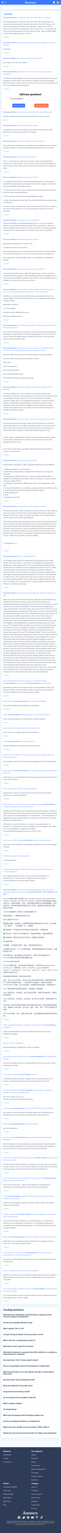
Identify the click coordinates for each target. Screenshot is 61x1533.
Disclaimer (34, 1501)
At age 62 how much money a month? (16, 1392)
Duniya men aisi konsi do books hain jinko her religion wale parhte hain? (30, 1433)
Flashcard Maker (8, 1494)
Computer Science (37, 1476)
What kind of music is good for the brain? (18, 1346)
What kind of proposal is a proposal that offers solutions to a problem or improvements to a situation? (30, 1353)
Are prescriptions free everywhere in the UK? (19, 1397)
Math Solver (7, 1501)
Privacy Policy (35, 1498)
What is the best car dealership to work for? (19, 1340)
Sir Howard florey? (10, 1409)
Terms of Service (36, 1494)
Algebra (33, 1455)
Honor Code (7, 1490)
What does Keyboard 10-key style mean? (18, 1386)
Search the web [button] (19, 105)
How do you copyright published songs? (17, 1323)
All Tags (5, 1458)
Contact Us (34, 1490)
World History (35, 1465)
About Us (34, 1487)
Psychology (34, 1473)
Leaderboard (7, 1455)
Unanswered (7, 1462)
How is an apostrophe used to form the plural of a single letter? (26, 1366)
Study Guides (7, 1498)
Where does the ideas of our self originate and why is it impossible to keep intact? (28, 1373)
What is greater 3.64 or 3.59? (13, 1328)
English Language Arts (38, 1469)
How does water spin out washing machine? (19, 1380)
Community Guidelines (10, 1487)
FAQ (4, 1505)
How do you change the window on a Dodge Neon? (21, 1421)
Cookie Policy (35, 1505)
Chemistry (34, 1458)
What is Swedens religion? (12, 1403)
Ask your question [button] (41, 105)
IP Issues (34, 1508)
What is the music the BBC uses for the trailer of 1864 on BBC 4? (26, 1427)
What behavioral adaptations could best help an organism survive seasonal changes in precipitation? (27, 1316)
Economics (34, 1480)
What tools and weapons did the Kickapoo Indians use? (23, 1415)
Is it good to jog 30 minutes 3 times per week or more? (23, 1334)
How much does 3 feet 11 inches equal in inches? (20, 1360)
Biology (33, 1462)
